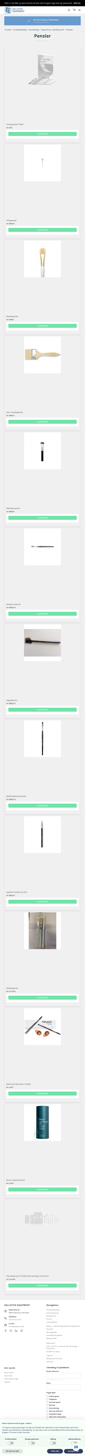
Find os (49, 1319)
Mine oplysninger (11, 1379)
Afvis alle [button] (55, 1451)
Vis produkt (42, 134)
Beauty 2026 (51, 1338)
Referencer (50, 1343)
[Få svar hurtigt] (76, 1447)
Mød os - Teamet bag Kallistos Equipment (63, 1326)
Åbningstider (51, 1332)
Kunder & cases (53, 1352)
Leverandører (51, 1322)
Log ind (7, 1382)
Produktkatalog (52, 1310)
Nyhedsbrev (51, 1316)
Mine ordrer (9, 1373)
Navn (48, 1383)
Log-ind (49, 1355)
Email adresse (53, 1371)
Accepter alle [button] (73, 1451)
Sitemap (49, 1362)
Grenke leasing (52, 1313)
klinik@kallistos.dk (16, 1326)
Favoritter (8, 1376)
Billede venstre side (54, 1359)
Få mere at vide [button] (12, 1451)
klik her (77, 3)
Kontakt (49, 1329)
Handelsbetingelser (54, 1335)
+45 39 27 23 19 (15, 1320)
